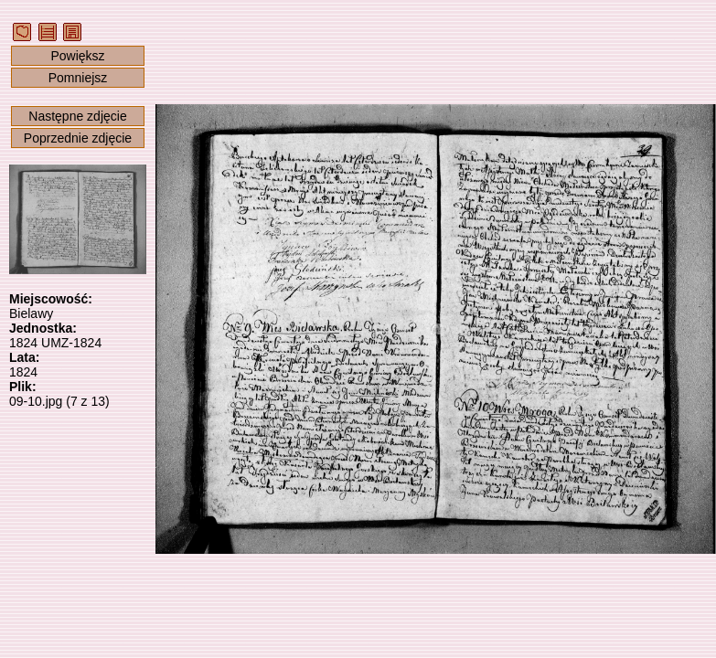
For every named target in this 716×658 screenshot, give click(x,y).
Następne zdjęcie (77, 116)
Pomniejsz (78, 77)
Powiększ (77, 55)
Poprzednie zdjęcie (78, 138)
